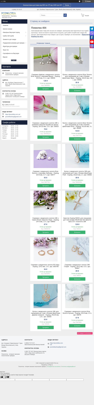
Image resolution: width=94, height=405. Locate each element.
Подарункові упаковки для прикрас (14, 43)
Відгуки (5, 57)
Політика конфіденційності (68, 366)
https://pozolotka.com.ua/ (12, 114)
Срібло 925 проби (8, 36)
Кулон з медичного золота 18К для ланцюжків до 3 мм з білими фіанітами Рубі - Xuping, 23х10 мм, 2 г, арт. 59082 (77, 173)
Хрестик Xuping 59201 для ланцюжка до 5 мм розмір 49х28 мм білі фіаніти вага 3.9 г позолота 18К (77, 220)
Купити (46, 89)
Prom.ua (56, 363)
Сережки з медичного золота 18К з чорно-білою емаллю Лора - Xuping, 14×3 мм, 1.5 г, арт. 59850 (45, 220)
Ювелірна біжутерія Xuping (11, 32)
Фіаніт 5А (6, 50)
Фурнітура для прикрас (10, 46)
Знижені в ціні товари (9, 39)
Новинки (5, 25)
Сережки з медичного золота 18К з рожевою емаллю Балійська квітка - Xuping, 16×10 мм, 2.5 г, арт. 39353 (45, 124)
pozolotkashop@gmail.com (13, 116)
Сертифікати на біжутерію (11, 53)
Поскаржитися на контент (53, 366)
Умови (67, 5)
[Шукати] (65, 15)
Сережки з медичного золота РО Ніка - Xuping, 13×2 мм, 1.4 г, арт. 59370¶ (45, 265)
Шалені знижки (7, 29)
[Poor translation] (7, 377)
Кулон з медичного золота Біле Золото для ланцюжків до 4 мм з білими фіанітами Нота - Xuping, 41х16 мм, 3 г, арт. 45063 (77, 125)
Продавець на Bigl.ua (47, 364)
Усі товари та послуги (84, 333)
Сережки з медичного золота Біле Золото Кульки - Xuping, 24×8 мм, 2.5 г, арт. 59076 (77, 313)
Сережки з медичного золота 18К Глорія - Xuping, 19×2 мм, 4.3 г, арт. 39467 (77, 266)
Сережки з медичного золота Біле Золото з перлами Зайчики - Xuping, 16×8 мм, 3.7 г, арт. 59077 (45, 173)
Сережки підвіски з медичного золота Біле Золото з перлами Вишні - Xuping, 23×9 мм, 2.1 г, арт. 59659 (45, 76)
